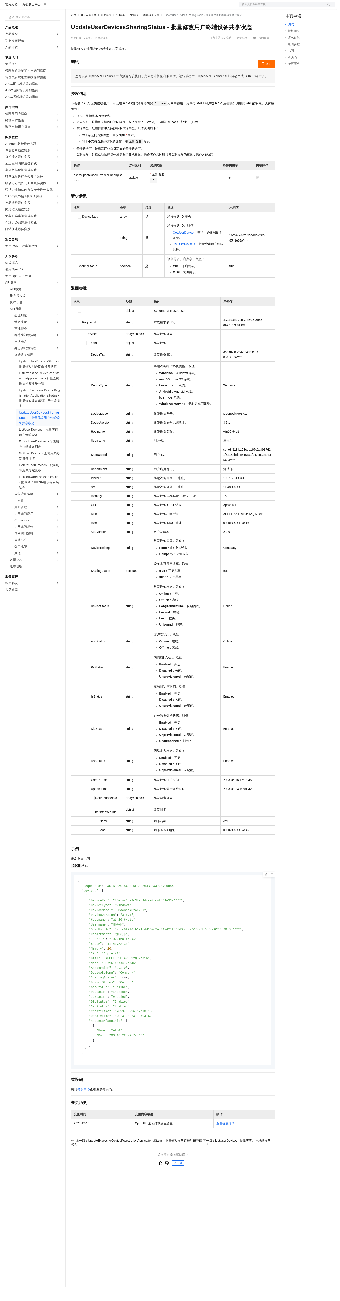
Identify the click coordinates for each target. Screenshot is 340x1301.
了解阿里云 (144, 7)
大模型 (44, 7)
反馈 (178, 1185)
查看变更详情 (225, 1145)
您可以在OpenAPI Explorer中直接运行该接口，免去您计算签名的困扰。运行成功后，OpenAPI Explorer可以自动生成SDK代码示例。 (171, 90)
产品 (57, 7)
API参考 (120, 29)
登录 (327, 7)
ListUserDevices (184, 258)
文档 (281, 7)
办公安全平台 (31, 18)
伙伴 (119, 7)
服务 (129, 7)
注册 (311, 7)
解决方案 (70, 7)
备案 (290, 7)
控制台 (301, 7)
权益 (84, 7)
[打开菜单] (7, 7)
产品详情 (242, 51)
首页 (73, 29)
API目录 (134, 29)
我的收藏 (264, 52)
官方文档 (11, 18)
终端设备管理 (151, 29)
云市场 (106, 7)
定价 (95, 7)
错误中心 (83, 1111)
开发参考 (106, 29)
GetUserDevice (183, 246)
